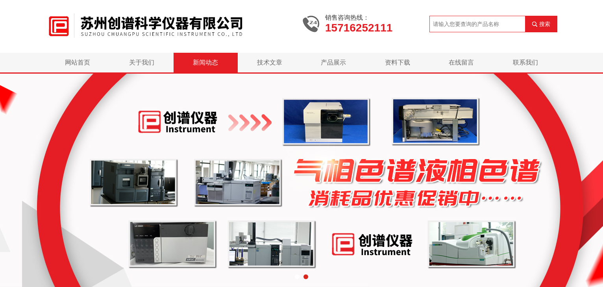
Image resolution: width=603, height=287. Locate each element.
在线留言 (461, 62)
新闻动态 (205, 62)
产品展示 (333, 62)
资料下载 (397, 62)
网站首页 (77, 62)
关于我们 (141, 62)
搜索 (544, 24)
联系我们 (525, 62)
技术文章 (269, 62)
